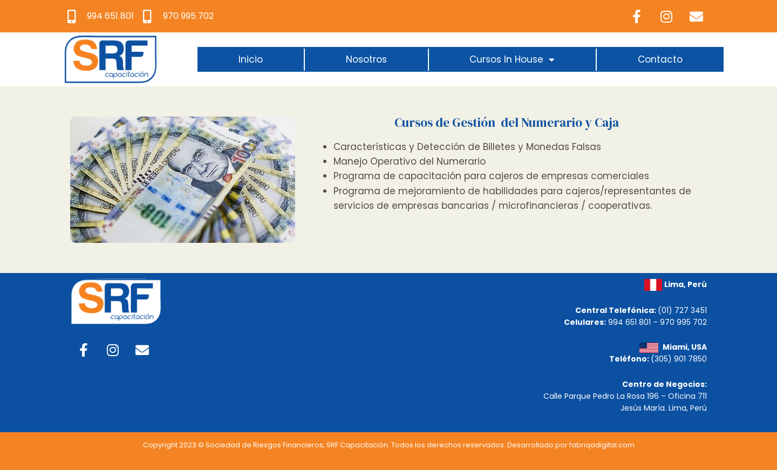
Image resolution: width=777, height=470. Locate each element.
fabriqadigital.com (602, 445)
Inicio (250, 59)
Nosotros (366, 59)
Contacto (660, 59)
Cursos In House (512, 60)
